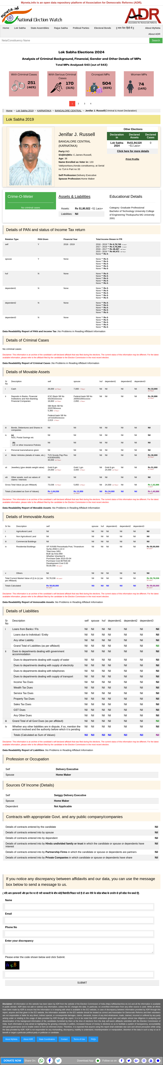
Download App (85, 1060)
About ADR (154, 34)
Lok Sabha (20, 28)
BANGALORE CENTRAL (68, 110)
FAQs (93, 1039)
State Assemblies (40, 28)
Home (6, 28)
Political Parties (81, 28)
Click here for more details (133, 151)
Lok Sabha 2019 (24, 110)
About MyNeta (152, 28)
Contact (64, 1039)
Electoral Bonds (102, 28)
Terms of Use (79, 1039)
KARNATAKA (44, 110)
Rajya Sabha (61, 28)
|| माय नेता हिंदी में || (125, 28)
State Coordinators (47, 1039)
